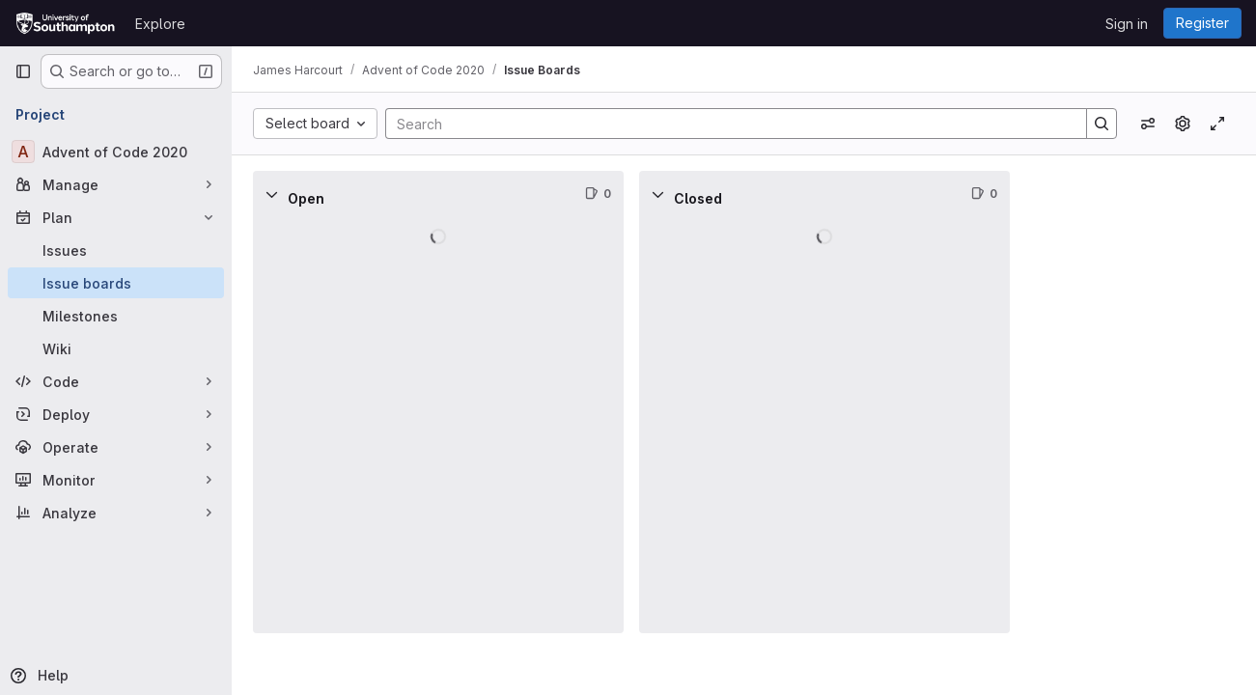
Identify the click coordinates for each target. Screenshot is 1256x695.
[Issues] (116, 250)
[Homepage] (65, 23)
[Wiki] (116, 348)
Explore (160, 23)
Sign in (1126, 23)
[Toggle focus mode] (1217, 123)
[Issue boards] (116, 282)
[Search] (727, 123)
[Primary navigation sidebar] (23, 71)
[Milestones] (116, 315)
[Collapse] (274, 194)
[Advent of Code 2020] (116, 151)
